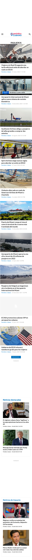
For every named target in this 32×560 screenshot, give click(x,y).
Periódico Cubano (6, 72)
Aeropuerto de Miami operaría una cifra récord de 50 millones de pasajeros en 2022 (14, 256)
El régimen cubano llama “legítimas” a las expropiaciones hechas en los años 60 (16, 422)
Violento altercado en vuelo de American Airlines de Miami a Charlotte (13, 192)
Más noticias (16, 357)
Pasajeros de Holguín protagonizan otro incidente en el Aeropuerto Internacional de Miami (14, 288)
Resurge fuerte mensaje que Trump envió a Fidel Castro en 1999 (15, 449)
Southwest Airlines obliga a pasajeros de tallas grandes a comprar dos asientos (15, 131)
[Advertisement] (16, 16)
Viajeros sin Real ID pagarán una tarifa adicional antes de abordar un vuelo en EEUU (15, 67)
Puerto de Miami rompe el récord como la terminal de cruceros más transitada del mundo (14, 224)
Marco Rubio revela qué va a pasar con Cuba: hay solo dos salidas (15, 549)
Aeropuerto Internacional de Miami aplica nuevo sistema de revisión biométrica (15, 99)
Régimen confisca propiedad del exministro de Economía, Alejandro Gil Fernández (15, 522)
